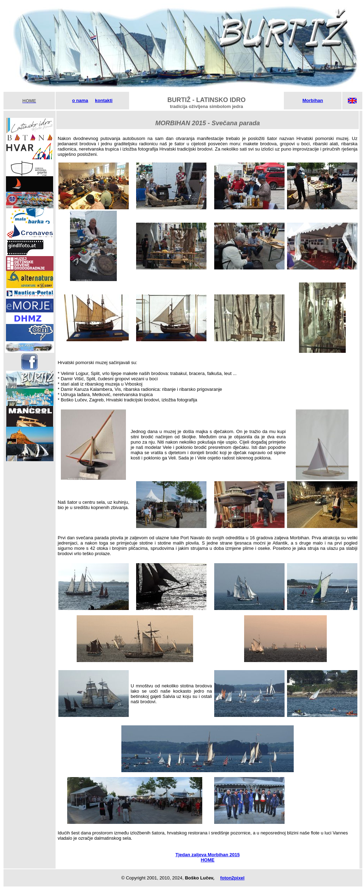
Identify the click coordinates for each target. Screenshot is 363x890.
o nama (80, 100)
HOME (208, 860)
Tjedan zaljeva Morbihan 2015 (208, 854)
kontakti (104, 100)
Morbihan (312, 100)
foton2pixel (232, 878)
